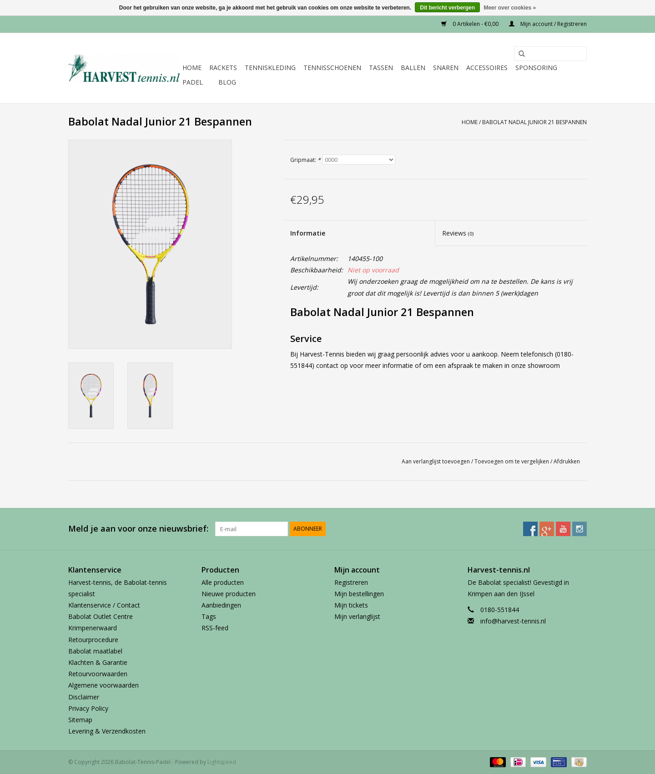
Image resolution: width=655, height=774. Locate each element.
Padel (192, 82)
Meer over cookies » (510, 8)
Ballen (413, 67)
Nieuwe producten (229, 593)
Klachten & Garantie (97, 662)
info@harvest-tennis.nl (513, 621)
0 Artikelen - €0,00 (470, 24)
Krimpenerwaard (92, 627)
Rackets (223, 67)
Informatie (307, 233)
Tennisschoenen (332, 67)
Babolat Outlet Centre (100, 616)
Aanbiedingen (221, 605)
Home (192, 67)
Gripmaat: (305, 160)
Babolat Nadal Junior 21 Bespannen (534, 122)
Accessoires (487, 67)
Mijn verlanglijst (357, 616)
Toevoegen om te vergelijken (512, 461)
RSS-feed (215, 627)
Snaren (445, 67)
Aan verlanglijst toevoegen (436, 461)
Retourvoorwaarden (97, 673)
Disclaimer (83, 697)
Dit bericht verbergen (447, 8)
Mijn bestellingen (359, 593)
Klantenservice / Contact (104, 605)
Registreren (351, 582)
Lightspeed (221, 762)
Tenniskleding (270, 67)
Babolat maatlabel (95, 651)
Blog (227, 82)
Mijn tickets (351, 605)
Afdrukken (567, 461)
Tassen (381, 67)
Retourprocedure (93, 639)
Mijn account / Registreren (548, 24)
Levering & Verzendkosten (107, 731)
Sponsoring (536, 67)
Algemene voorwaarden (103, 685)
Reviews (458, 233)
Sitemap (80, 719)
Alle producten (223, 582)
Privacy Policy (88, 708)
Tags (209, 616)
